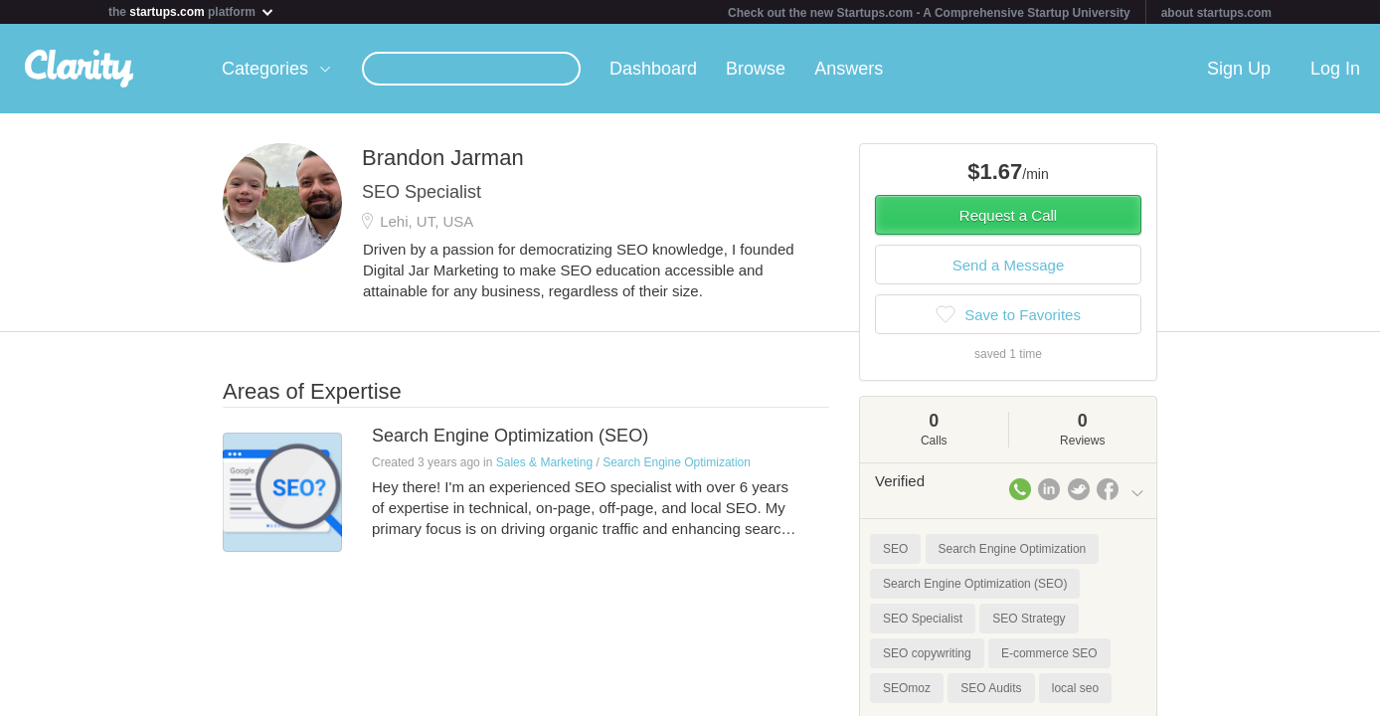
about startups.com (1216, 13)
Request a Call (1008, 215)
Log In (1335, 69)
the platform (191, 11)
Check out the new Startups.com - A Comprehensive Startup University (929, 13)
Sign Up (1239, 69)
